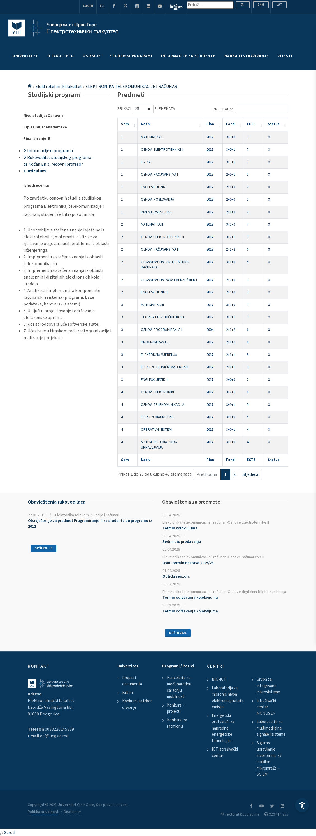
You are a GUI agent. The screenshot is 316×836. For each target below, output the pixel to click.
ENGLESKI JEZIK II (154, 292)
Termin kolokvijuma (180, 528)
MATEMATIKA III (152, 304)
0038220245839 (59, 729)
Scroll (9, 833)
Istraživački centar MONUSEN (266, 707)
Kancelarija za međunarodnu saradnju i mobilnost (179, 687)
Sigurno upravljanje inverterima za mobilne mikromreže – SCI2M (269, 759)
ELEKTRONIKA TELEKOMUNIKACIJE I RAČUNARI (132, 87)
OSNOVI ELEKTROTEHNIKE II (162, 237)
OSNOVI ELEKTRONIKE (158, 392)
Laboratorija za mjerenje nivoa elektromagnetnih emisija (227, 697)
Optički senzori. (176, 576)
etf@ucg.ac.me (54, 736)
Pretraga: (250, 109)
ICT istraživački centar (225, 752)
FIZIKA (145, 162)
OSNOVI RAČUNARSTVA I (159, 174)
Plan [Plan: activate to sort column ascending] (210, 124)
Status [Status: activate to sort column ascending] (274, 124)
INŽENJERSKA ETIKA (156, 212)
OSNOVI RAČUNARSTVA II (160, 249)
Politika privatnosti (43, 812)
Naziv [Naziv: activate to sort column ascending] (145, 124)
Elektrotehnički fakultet (59, 87)
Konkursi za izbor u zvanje (137, 704)
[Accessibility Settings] (302, 805)
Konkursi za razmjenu (177, 723)
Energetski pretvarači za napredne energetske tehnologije (223, 728)
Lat (279, 5)
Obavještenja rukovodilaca (56, 502)
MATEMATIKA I (151, 137)
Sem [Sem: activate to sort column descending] (125, 124)
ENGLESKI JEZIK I (154, 187)
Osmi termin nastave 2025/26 (187, 563)
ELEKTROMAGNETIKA (157, 417)
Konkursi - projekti (176, 708)
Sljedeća (250, 474)
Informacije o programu (48, 151)
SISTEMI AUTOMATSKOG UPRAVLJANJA (159, 444)
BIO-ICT (219, 679)
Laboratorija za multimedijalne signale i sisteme (271, 728)
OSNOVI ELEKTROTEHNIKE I (162, 149)
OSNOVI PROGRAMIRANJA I (161, 329)
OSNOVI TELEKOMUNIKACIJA (162, 404)
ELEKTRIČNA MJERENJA (159, 354)
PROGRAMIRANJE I (155, 342)
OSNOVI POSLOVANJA (157, 199)
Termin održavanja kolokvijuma (190, 597)
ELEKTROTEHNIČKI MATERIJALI (164, 367)
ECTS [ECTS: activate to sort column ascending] (251, 124)
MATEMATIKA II (152, 224)
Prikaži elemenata (146, 109)
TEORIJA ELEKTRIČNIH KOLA (162, 317)
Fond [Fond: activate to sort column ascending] (230, 124)
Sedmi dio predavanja (181, 542)
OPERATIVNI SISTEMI (156, 429)
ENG (260, 5)
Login (88, 6)
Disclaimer (72, 812)
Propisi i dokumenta (132, 681)
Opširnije (43, 548)
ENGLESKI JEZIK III (154, 379)
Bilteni (128, 693)
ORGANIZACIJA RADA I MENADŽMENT (169, 279)
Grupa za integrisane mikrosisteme (268, 686)
